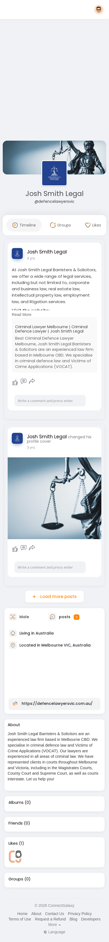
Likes (13, 843)
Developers (91, 919)
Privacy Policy (80, 913)
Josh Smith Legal (54, 193)
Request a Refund (50, 919)
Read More (21, 314)
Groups (15, 879)
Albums (16, 802)
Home (22, 913)
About (36, 913)
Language (54, 932)
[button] (99, 9)
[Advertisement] (54, 81)
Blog (73, 919)
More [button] (54, 924)
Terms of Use (19, 919)
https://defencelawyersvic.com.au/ (57, 703)
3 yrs (31, 258)
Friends (15, 823)
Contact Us (54, 913)
